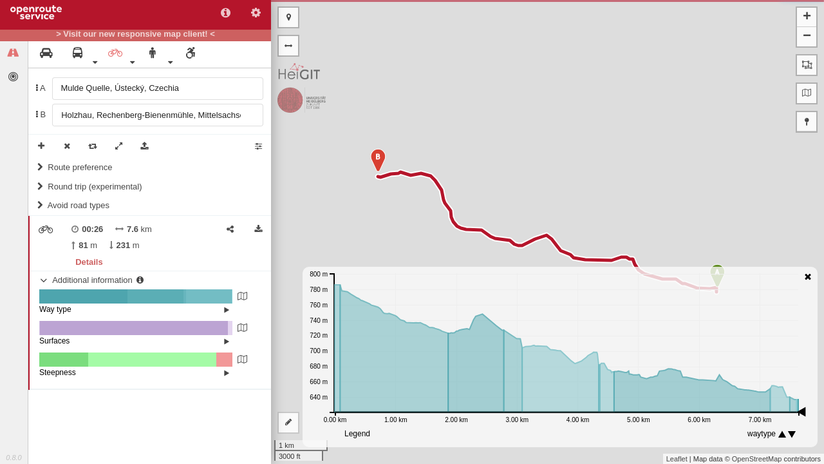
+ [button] (807, 17)
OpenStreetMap (757, 459)
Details (88, 262)
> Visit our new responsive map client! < (135, 34)
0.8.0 (13, 457)
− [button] (807, 36)
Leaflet (677, 459)
